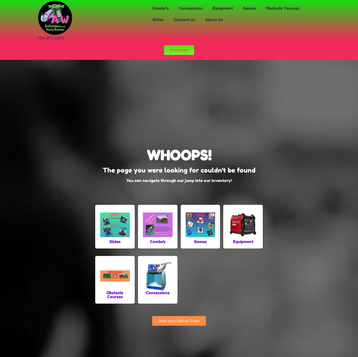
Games (249, 8)
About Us (214, 19)
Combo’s (160, 8)
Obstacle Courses (282, 8)
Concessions (191, 8)
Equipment (223, 8)
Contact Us (184, 19)
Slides (158, 19)
